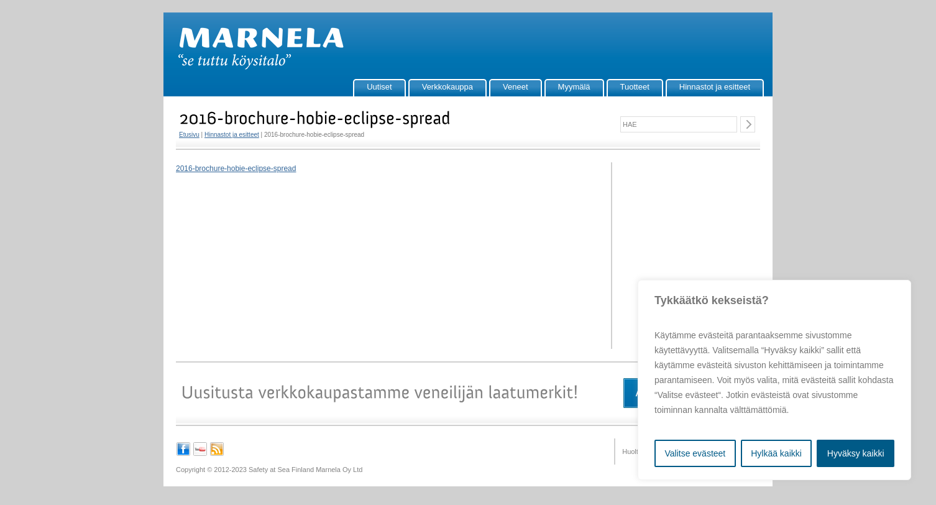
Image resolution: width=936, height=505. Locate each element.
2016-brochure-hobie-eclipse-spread (236, 168)
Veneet (515, 86)
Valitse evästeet (694, 453)
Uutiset (379, 86)
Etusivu (189, 134)
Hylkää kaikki (776, 453)
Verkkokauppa (447, 86)
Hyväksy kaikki (855, 453)
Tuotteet (634, 86)
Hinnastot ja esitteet (714, 86)
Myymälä (574, 86)
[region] (774, 380)
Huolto (632, 451)
